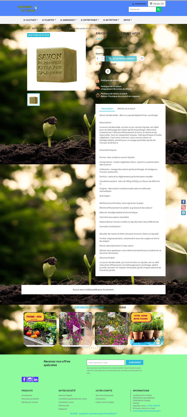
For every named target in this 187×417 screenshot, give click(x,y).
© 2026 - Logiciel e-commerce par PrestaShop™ (93, 413)
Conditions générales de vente (72, 399)
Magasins (62, 409)
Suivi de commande (104, 395)
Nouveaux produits (30, 399)
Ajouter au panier (121, 58)
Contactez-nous (65, 402)
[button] (163, 330)
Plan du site (63, 405)
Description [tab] (107, 108)
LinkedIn (35, 379)
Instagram (30, 379)
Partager (108, 71)
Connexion (100, 399)
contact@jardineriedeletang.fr (147, 411)
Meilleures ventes (29, 402)
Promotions (26, 395)
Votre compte (103, 390)
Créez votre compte (104, 402)
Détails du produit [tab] (126, 108)
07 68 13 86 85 (153, 405)
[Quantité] (98, 58)
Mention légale (65, 395)
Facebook (24, 379)
